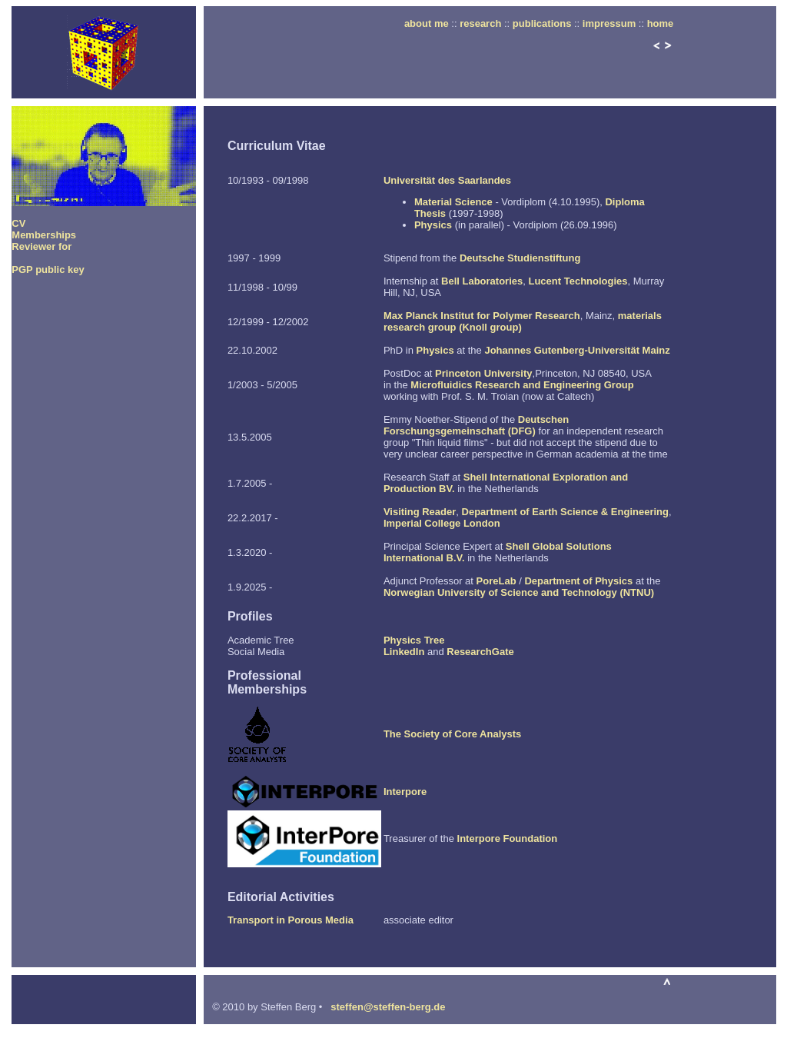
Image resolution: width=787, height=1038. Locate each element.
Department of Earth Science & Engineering (565, 511)
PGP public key (48, 269)
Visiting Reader (420, 511)
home (660, 23)
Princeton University (483, 373)
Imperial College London (442, 523)
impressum (609, 23)
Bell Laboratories (482, 281)
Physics (433, 225)
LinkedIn (404, 651)
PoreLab (496, 581)
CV (18, 223)
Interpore (405, 791)
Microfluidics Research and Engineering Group (521, 385)
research (480, 23)
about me (426, 23)
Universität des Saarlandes (447, 180)
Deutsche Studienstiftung (520, 258)
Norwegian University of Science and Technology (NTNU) (519, 592)
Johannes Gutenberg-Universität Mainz (576, 350)
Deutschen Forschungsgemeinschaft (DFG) (476, 425)
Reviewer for (41, 246)
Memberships (44, 235)
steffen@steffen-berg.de (387, 1007)
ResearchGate (480, 651)
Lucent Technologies (577, 281)
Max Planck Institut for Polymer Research (482, 315)
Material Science (453, 202)
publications (542, 23)
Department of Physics (578, 581)
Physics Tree (414, 640)
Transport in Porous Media (290, 920)
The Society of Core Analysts (452, 734)
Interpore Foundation (507, 838)
